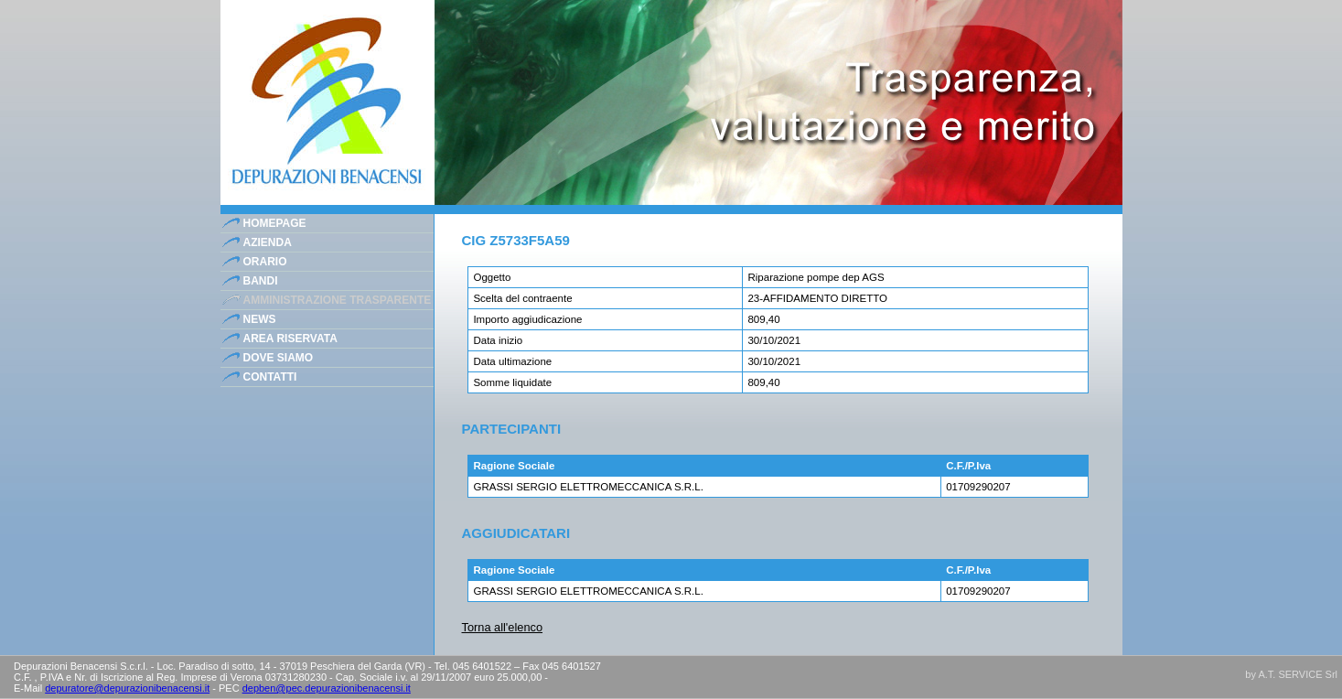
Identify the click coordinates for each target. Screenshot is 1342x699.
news (259, 319)
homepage (274, 223)
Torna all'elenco (502, 627)
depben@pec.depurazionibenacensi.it (326, 688)
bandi (260, 280)
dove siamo (278, 357)
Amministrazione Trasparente (337, 300)
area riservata (290, 338)
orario (265, 261)
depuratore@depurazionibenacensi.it (127, 688)
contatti (270, 377)
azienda (267, 242)
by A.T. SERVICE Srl (1291, 674)
